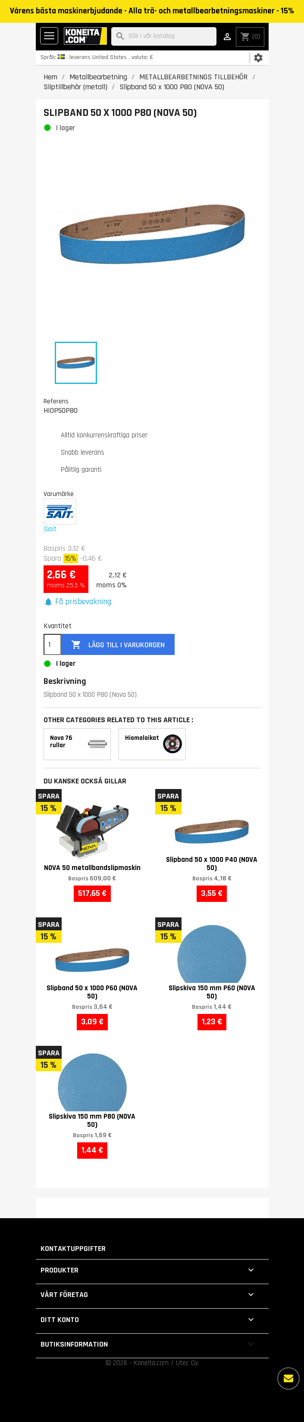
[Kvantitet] (52, 644)
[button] (78, 602)
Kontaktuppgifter (73, 1249)
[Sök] (163, 36)
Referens (56, 401)
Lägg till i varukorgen (117, 644)
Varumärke (59, 494)
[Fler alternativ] (288, 1378)
